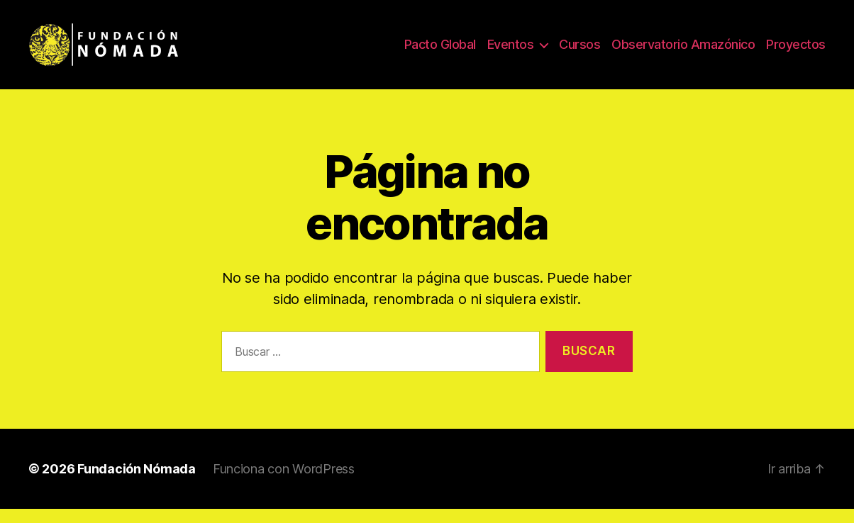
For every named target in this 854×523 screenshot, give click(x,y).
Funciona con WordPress (284, 483)
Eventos (510, 51)
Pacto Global (440, 51)
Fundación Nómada (136, 483)
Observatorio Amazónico (683, 51)
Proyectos (796, 51)
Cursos (579, 51)
